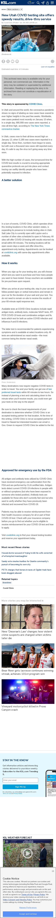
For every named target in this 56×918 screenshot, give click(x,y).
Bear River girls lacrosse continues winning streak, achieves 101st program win (27, 672)
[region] (28, 892)
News (4, 9)
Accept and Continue (28, 914)
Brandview (7, 583)
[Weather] (31, 2)
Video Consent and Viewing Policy (17, 900)
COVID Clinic (35, 104)
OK (53, 871)
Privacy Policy (39, 894)
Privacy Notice (18, 793)
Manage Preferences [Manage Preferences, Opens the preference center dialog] (28, 907)
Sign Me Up (20, 787)
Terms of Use (7, 793)
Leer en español (47, 67)
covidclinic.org (10, 252)
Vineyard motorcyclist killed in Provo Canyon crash (24, 708)
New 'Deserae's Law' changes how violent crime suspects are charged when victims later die (27, 635)
